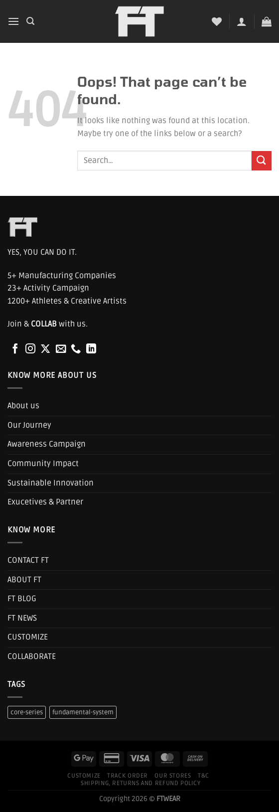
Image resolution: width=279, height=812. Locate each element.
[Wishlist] (217, 21)
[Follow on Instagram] (30, 349)
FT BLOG (21, 599)
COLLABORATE (31, 656)
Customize (84, 776)
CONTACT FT (28, 560)
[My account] (242, 21)
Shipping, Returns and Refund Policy (140, 783)
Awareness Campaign (46, 444)
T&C (203, 776)
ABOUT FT (24, 580)
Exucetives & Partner (45, 502)
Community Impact (43, 464)
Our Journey (29, 425)
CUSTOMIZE (27, 637)
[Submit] (262, 160)
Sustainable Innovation (50, 483)
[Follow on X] (45, 349)
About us (23, 406)
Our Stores (172, 776)
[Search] (30, 21)
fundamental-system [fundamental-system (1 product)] (83, 712)
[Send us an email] (61, 349)
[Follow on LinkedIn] (91, 349)
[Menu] (13, 21)
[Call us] (76, 349)
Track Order (127, 776)
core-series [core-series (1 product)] (26, 712)
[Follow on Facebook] (15, 349)
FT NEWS (22, 618)
